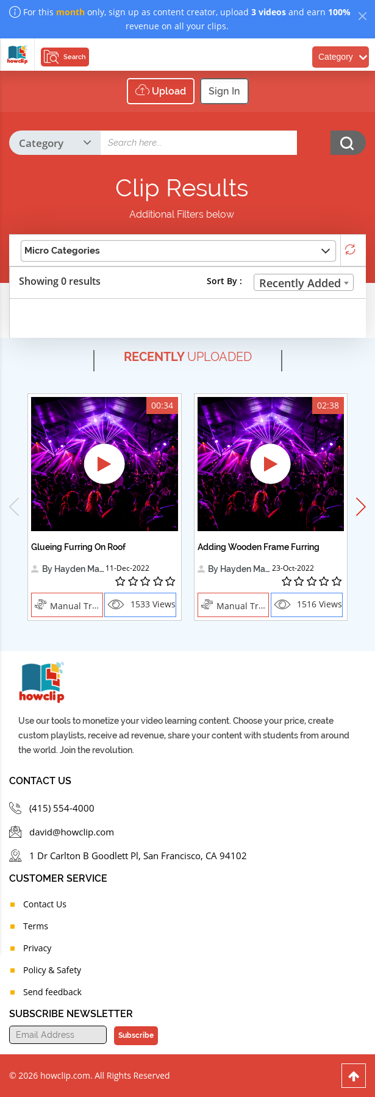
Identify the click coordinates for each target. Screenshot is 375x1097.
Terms (35, 926)
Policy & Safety (52, 970)
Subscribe (135, 1035)
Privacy (37, 948)
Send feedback (52, 992)
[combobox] (304, 282)
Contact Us (44, 904)
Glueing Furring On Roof (78, 547)
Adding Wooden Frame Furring (259, 547)
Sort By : (224, 281)
